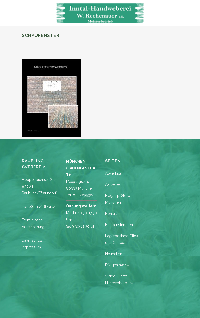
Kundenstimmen (119, 225)
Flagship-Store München (117, 199)
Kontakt (111, 213)
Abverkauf (113, 173)
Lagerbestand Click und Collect (121, 239)
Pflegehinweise (117, 265)
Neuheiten (113, 254)
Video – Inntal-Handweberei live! (120, 279)
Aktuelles (113, 184)
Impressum (31, 247)
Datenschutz (32, 240)
